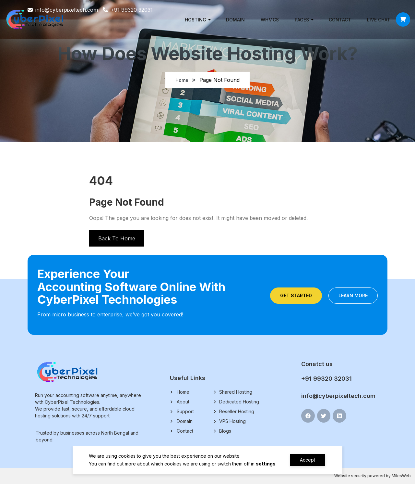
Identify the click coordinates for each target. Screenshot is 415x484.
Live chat (378, 19)
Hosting (195, 19)
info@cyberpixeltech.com (338, 395)
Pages (302, 19)
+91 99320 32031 (326, 378)
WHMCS (270, 19)
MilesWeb (401, 475)
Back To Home (116, 238)
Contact (340, 19)
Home (181, 80)
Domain (235, 19)
